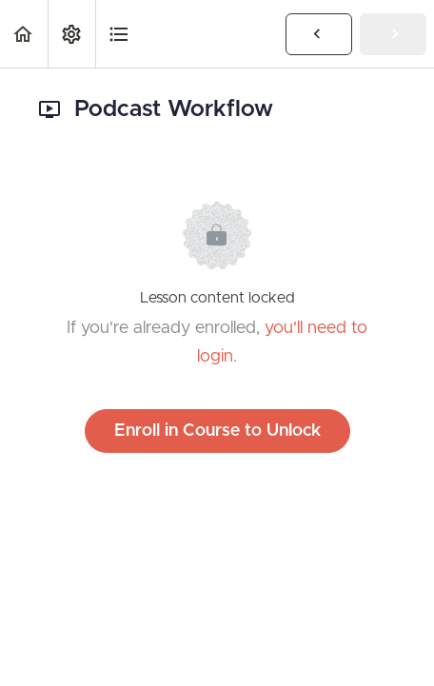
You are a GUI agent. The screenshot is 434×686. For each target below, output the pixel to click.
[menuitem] (71, 34)
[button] (24, 34)
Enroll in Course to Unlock (217, 431)
